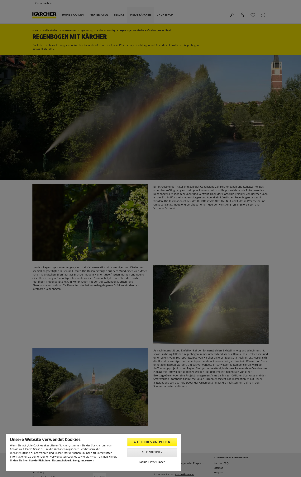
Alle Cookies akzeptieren (152, 442)
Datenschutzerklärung (66, 461)
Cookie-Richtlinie (39, 461)
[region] (93, 452)
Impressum (87, 461)
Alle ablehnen (152, 452)
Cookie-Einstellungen (152, 462)
